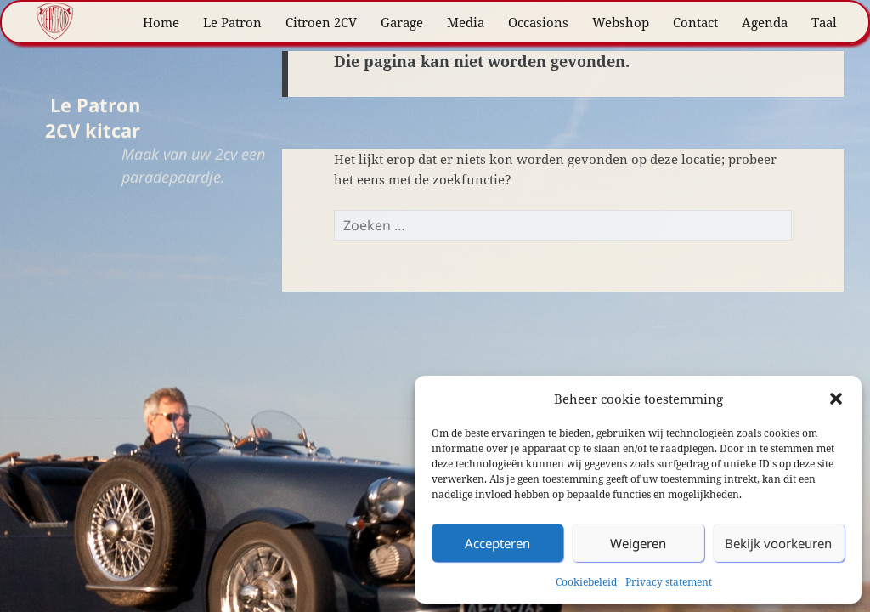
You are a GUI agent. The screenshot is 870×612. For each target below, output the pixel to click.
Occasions (538, 22)
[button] (836, 398)
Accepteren (497, 543)
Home (161, 22)
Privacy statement (668, 582)
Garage (402, 22)
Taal (824, 22)
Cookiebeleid (586, 582)
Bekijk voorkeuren (778, 543)
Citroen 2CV (321, 22)
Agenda (765, 22)
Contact (695, 22)
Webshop (620, 22)
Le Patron (232, 22)
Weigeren (638, 543)
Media (465, 22)
